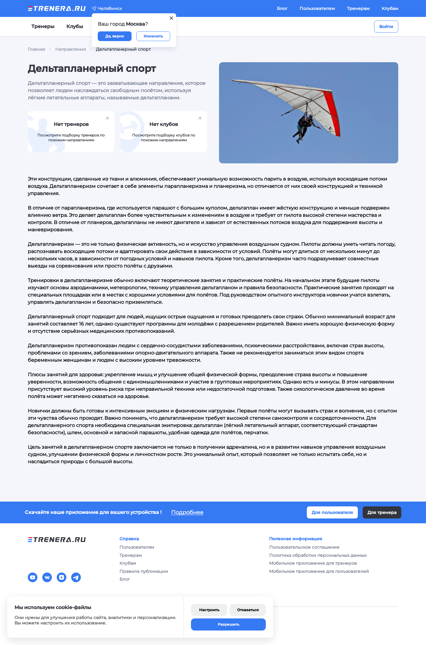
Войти (386, 26)
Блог (282, 8)
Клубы (74, 26)
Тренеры (42, 26)
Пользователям (317, 8)
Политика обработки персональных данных (318, 555)
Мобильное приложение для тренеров (313, 563)
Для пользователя (332, 512)
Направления (70, 49)
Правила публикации (143, 571)
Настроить (209, 610)
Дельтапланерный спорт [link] (123, 49)
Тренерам (358, 8)
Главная (36, 49)
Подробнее (187, 512)
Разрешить (228, 624)
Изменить (153, 36)
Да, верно (114, 36)
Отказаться (248, 610)
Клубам (390, 8)
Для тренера (381, 512)
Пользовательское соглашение (304, 547)
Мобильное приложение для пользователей (319, 571)
